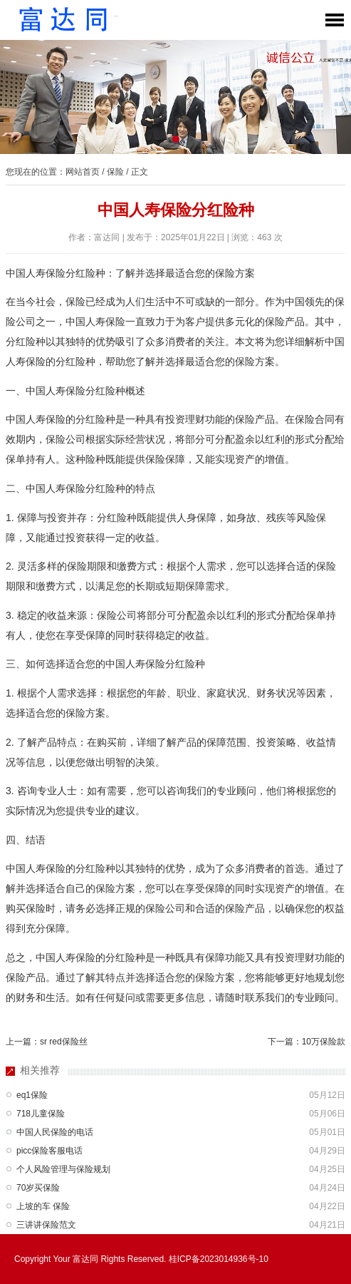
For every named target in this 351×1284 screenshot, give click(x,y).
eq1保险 (32, 1095)
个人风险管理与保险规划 (63, 1169)
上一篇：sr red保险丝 (47, 1042)
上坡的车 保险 (43, 1206)
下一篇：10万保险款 (306, 1042)
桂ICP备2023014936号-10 (218, 1259)
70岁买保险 (38, 1188)
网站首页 (83, 172)
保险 (115, 172)
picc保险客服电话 (49, 1151)
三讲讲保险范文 (46, 1225)
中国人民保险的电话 (54, 1132)
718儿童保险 (40, 1114)
